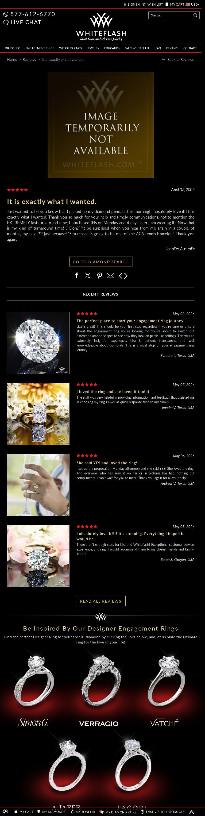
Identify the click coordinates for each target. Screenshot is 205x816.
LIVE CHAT (26, 22)
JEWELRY (93, 48)
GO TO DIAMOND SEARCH (101, 261)
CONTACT (190, 48)
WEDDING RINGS (70, 48)
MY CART (177, 4)
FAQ (158, 48)
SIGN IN (134, 4)
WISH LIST (155, 4)
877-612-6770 (32, 13)
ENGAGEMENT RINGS (40, 48)
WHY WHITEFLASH (137, 48)
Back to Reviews (180, 59)
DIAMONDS (12, 48)
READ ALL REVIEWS (101, 601)
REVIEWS (172, 48)
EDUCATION (112, 48)
